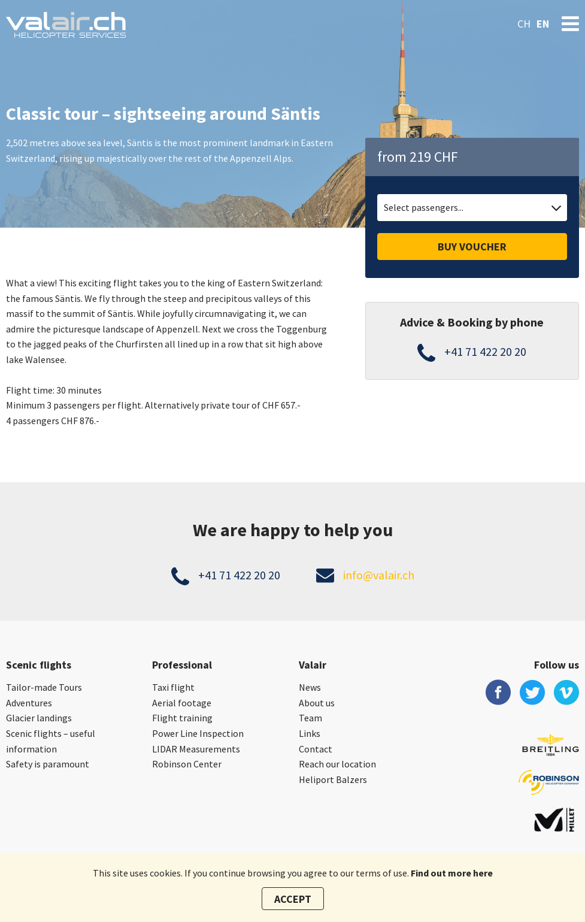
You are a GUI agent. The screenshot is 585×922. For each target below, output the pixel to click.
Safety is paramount (47, 764)
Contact (315, 749)
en (542, 24)
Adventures (29, 703)
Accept (292, 899)
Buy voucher (472, 246)
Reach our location (337, 764)
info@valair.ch (378, 574)
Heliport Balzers (333, 779)
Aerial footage (181, 703)
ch (524, 24)
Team (310, 718)
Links (309, 733)
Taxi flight (173, 687)
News (310, 687)
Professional (182, 665)
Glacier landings (39, 718)
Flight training (182, 718)
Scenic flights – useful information (50, 741)
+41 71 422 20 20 (485, 351)
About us (317, 703)
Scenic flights (38, 665)
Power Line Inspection (198, 733)
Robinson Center (187, 764)
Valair (312, 665)
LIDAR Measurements (196, 749)
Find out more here (452, 873)
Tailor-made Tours (44, 687)
